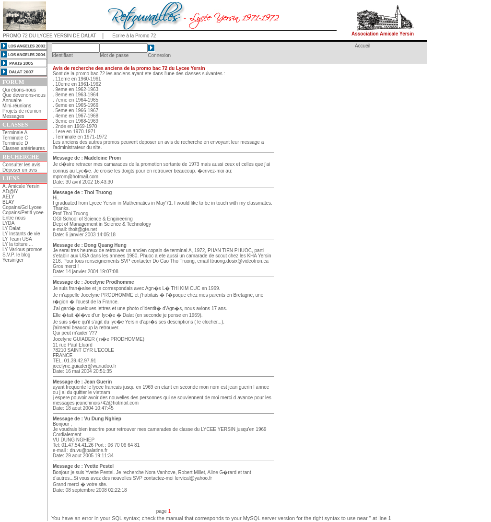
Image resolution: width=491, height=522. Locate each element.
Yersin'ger (12, 260)
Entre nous (13, 217)
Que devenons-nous (24, 95)
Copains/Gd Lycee (22, 207)
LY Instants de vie (21, 233)
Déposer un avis (19, 170)
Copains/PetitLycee (23, 212)
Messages (13, 116)
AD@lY (10, 191)
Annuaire (12, 100)
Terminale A (14, 132)
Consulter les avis (21, 164)
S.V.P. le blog (16, 254)
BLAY (8, 202)
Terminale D (15, 143)
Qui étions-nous (19, 90)
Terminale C (15, 137)
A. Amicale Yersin (20, 186)
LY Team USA (17, 239)
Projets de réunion (21, 111)
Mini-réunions (16, 105)
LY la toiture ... (17, 244)
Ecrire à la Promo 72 (134, 35)
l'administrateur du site (77, 147)
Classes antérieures (23, 148)
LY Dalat (11, 228)
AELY (8, 196)
